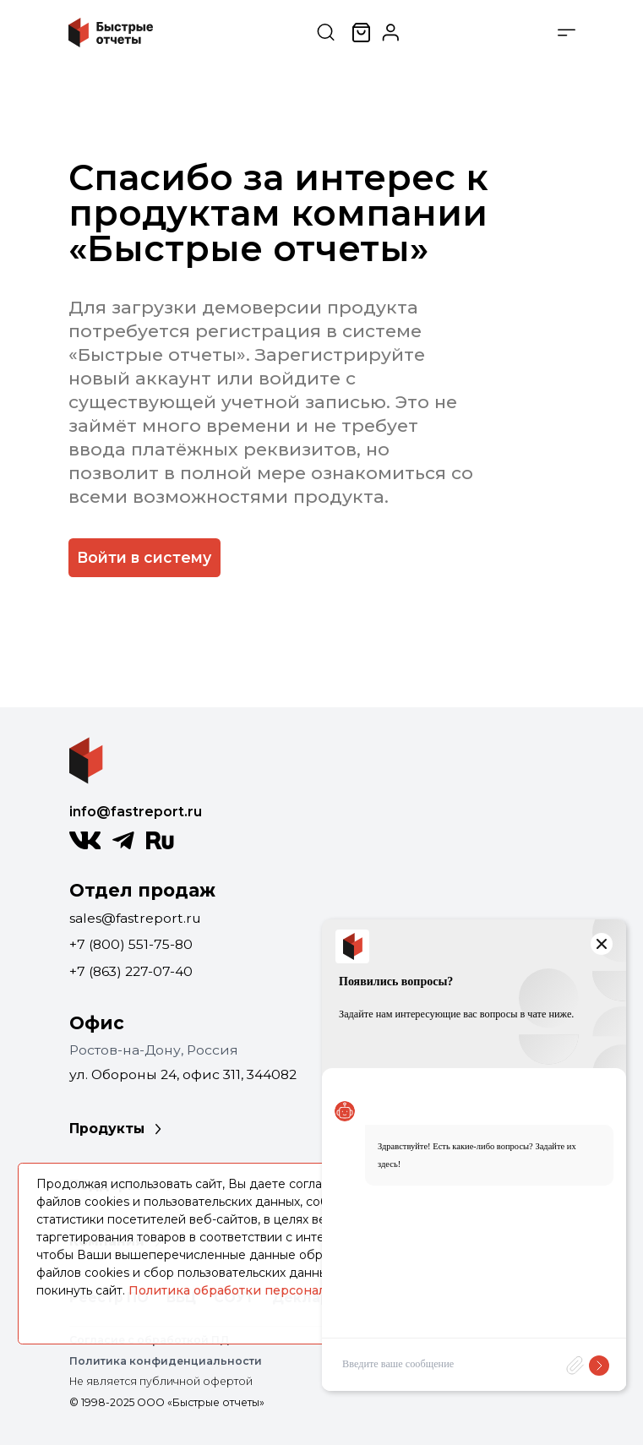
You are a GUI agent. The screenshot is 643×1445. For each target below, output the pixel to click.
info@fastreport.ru (135, 812)
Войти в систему (144, 557)
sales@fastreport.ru (135, 918)
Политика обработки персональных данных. (269, 1290)
